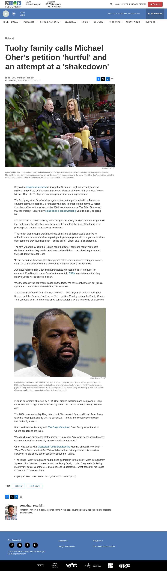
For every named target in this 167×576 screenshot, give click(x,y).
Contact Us (62, 546)
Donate (158, 6)
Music (85, 27)
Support (150, 27)
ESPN (72, 278)
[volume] (13, 19)
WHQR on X (98, 546)
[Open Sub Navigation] (20, 27)
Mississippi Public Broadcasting (53, 452)
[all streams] (155, 19)
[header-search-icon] (112, 7)
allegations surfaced (36, 192)
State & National (49, 27)
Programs (114, 27)
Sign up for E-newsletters (132, 7)
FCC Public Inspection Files (104, 552)
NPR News (35, 491)
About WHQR (133, 27)
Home (6, 27)
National (9, 43)
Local (14, 27)
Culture (98, 27)
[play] (6, 19)
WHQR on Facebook (66, 552)
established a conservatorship (60, 216)
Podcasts (29, 27)
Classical (70, 27)
